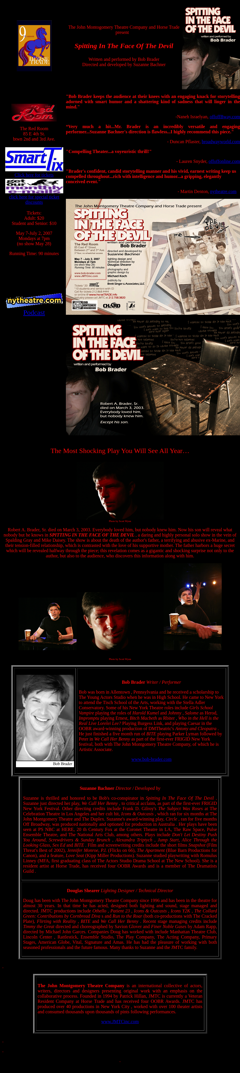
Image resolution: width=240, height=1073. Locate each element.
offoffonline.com (224, 161)
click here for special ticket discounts (34, 199)
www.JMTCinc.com (120, 1021)
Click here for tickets (34, 174)
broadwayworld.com (221, 141)
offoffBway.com (225, 116)
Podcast (34, 312)
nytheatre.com (223, 191)
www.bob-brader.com (151, 759)
